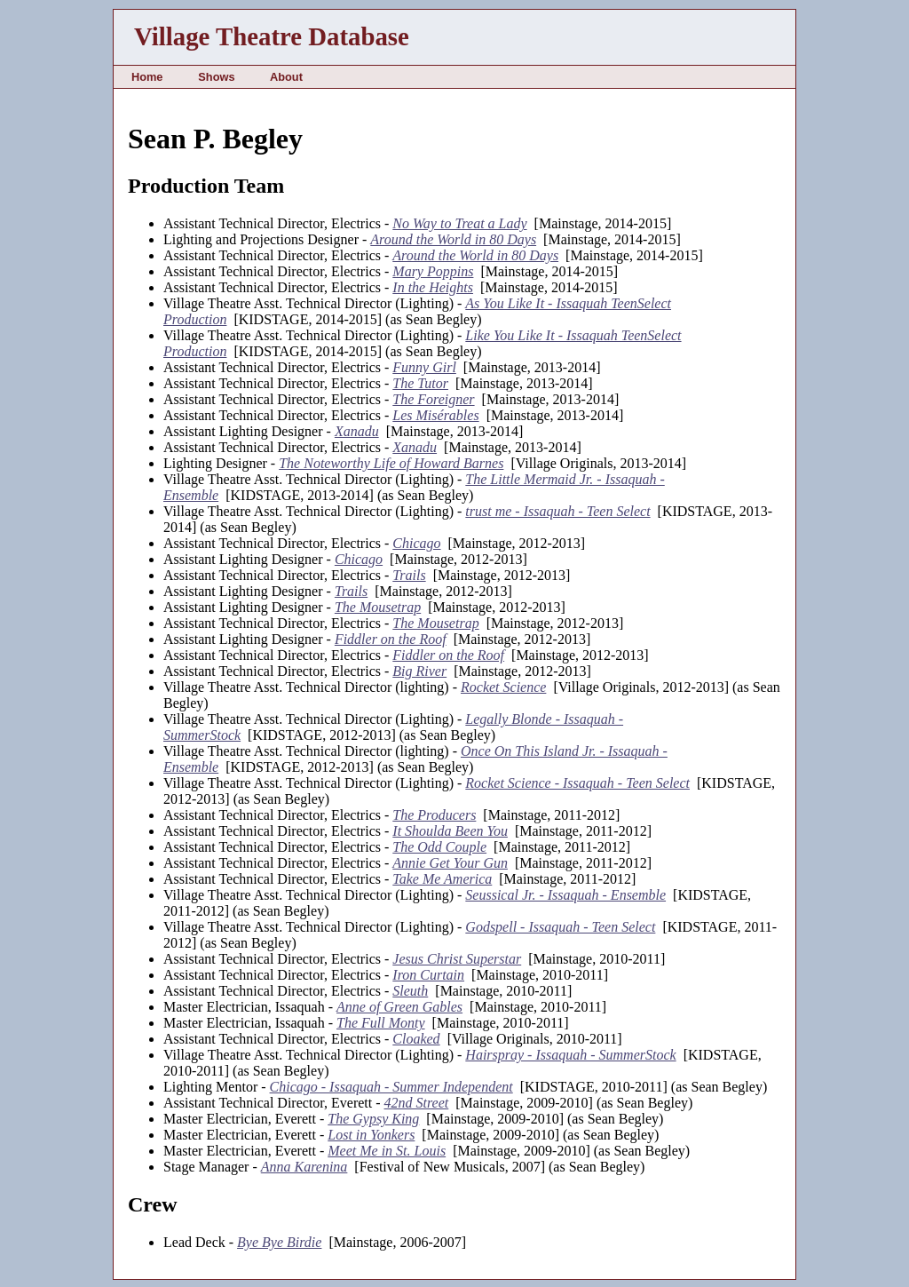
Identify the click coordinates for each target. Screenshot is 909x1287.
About (286, 76)
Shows (216, 76)
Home (147, 76)
